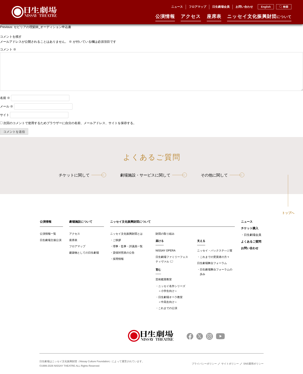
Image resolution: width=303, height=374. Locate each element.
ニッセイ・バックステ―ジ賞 (214, 250)
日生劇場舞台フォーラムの (216, 272)
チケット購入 (249, 228)
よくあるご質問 (251, 241)
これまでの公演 (167, 308)
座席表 (214, 17)
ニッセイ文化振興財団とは (126, 233)
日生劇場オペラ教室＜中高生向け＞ (170, 299)
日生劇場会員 (221, 6)
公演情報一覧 (48, 233)
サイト (4, 115)
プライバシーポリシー (204, 363)
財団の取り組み (165, 233)
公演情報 (165, 17)
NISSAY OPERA (165, 250)
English (266, 6)
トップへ (288, 213)
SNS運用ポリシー (253, 363)
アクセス (191, 17)
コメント (8, 49)
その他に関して (214, 175)
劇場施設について (80, 221)
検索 (283, 6)
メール (6, 106)
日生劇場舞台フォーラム (212, 263)
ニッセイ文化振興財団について (130, 221)
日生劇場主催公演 (50, 240)
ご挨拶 (117, 240)
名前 (5, 98)
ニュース (177, 6)
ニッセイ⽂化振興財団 (259, 17)
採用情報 (118, 258)
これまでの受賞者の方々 (215, 256)
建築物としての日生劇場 (84, 252)
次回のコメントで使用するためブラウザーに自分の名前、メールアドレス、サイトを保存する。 (69, 123)
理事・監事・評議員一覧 (128, 246)
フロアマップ (197, 6)
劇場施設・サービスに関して (145, 175)
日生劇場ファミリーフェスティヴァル (172, 259)
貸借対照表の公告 (123, 252)
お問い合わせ (244, 6)
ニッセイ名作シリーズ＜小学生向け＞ (171, 288)
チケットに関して (74, 175)
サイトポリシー (230, 363)
